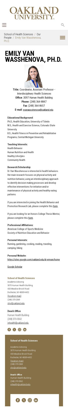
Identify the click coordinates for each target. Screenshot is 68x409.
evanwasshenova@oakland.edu (38, 109)
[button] (62, 38)
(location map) (14, 296)
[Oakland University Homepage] (34, 13)
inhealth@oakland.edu (18, 323)
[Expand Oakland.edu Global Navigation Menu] (4, 25)
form (55, 206)
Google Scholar (15, 266)
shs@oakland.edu (16, 303)
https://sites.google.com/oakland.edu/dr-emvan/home (34, 259)
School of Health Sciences (18, 34)
